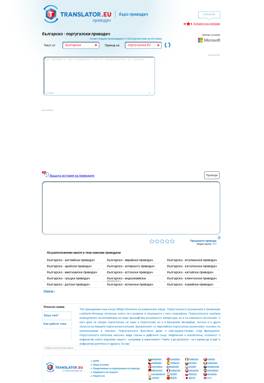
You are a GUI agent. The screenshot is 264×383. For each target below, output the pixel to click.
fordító (173, 374)
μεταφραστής (158, 374)
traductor (174, 363)
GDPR (96, 361)
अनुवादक (155, 378)
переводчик (213, 366)
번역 (209, 378)
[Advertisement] (190, 80)
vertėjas (193, 363)
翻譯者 (173, 378)
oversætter (157, 366)
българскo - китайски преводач (190, 272)
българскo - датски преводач (68, 284)
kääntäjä (174, 366)
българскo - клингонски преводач (192, 278)
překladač (157, 363)
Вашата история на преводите (72, 176)
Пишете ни (99, 376)
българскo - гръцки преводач (68, 278)
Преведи (212, 175)
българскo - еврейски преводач (130, 260)
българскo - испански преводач (130, 284)
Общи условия (101, 365)
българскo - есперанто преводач (131, 266)
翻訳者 (192, 378)
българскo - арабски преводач (69, 266)
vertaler (192, 366)
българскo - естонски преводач (130, 272)
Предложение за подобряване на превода (116, 368)
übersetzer (157, 370)
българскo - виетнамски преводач (72, 272)
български (209, 14)
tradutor (211, 359)
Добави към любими (206, 23)
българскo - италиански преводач (192, 260)
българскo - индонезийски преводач (126, 280)
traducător (212, 363)
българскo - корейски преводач (190, 284)
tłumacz (193, 374)
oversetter (194, 370)
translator (175, 359)
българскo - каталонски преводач (192, 266)
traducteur (175, 370)
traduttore (194, 359)
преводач (157, 359)
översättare (212, 370)
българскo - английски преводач (71, 260)
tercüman (212, 374)
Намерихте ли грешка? (105, 372)
